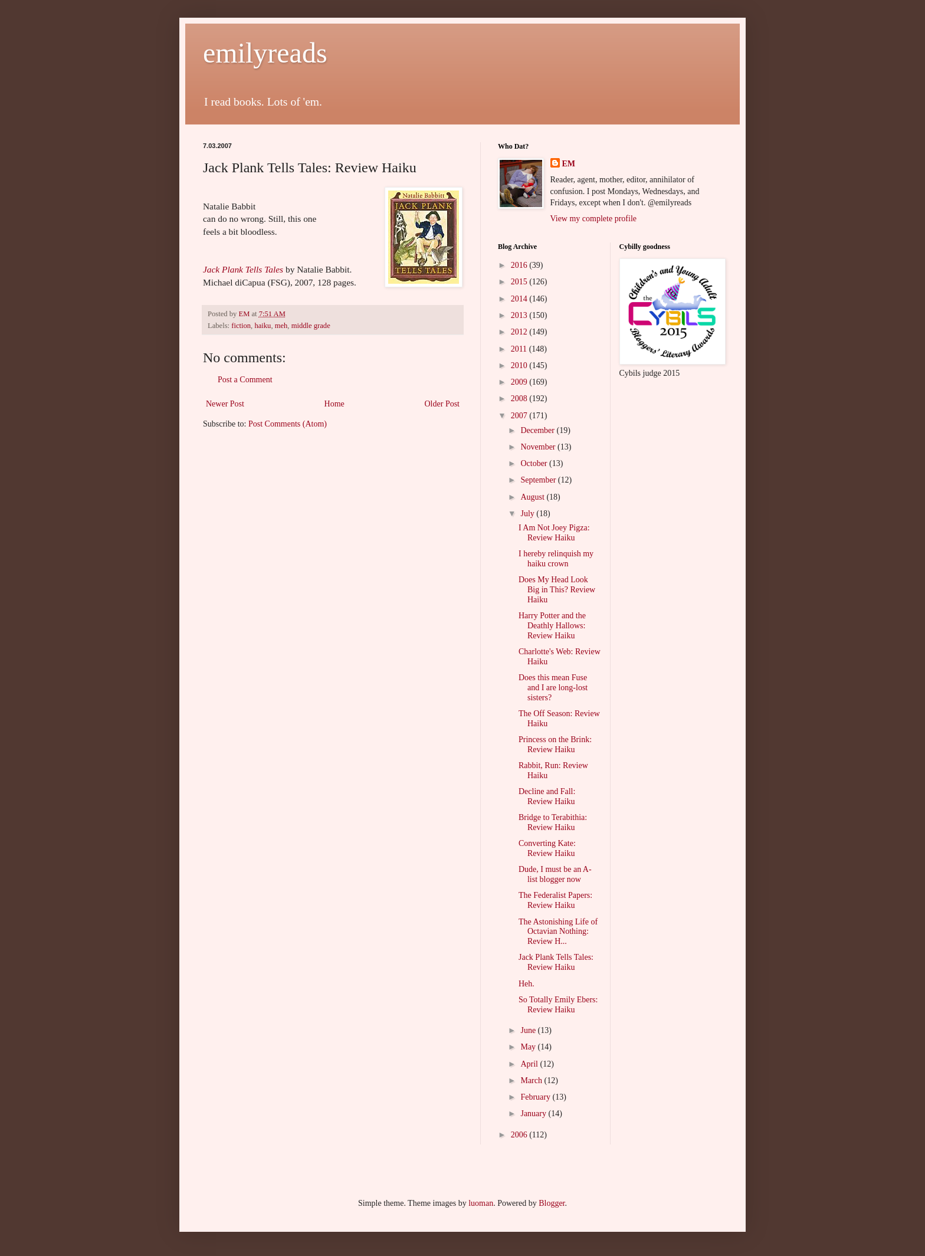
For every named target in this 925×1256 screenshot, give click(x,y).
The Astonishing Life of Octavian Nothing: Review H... (558, 931)
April (530, 1064)
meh (281, 326)
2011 (520, 349)
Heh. (526, 983)
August (533, 497)
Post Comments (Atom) (287, 423)
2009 (520, 382)
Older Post (442, 403)
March (532, 1080)
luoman (480, 1203)
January (534, 1113)
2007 (520, 415)
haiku (262, 326)
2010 (520, 365)
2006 (520, 1134)
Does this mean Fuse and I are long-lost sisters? (553, 687)
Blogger (552, 1203)
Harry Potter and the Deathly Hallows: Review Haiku (552, 625)
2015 (520, 281)
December (538, 430)
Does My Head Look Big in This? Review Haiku (557, 589)
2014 (520, 298)
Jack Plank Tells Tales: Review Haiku (556, 962)
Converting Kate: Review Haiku (547, 848)
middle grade (310, 326)
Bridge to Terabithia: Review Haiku (553, 822)
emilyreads (265, 52)
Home (334, 403)
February (536, 1097)
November (538, 446)
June (528, 1030)
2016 (520, 265)
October (534, 463)
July (528, 513)
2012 (520, 331)
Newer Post (225, 403)
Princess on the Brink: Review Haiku (555, 744)
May (528, 1046)
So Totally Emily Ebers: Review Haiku (558, 1004)
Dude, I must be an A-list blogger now (555, 874)
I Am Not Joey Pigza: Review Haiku (554, 532)
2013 (520, 315)
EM (569, 163)
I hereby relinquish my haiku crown (556, 558)
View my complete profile (593, 218)
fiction (241, 326)
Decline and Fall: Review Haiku (547, 796)
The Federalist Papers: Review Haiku (555, 900)
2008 (520, 398)
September (538, 479)
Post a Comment (245, 379)
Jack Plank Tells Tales (243, 269)
